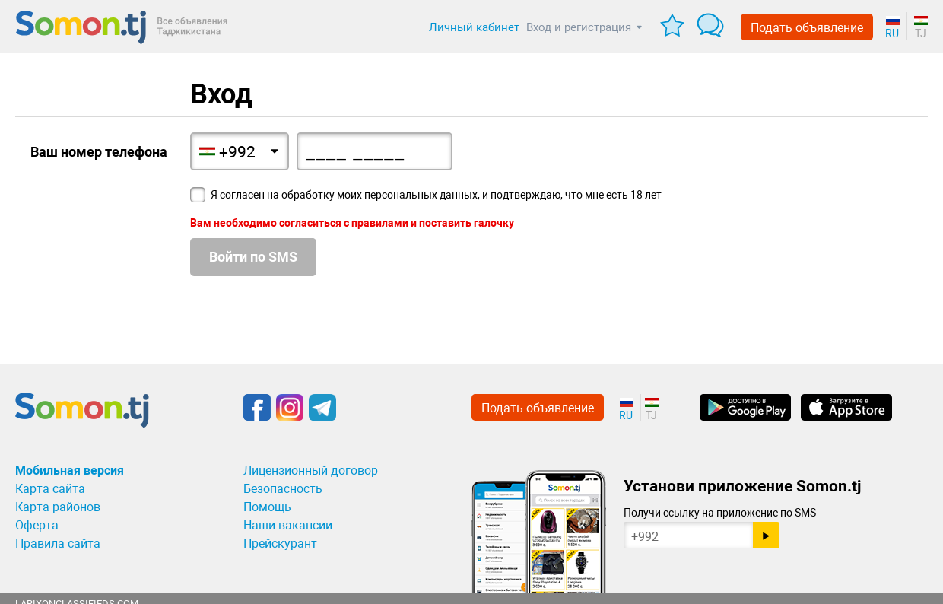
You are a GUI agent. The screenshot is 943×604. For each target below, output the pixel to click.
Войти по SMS (253, 257)
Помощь (267, 507)
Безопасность (282, 489)
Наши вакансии (287, 525)
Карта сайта (50, 489)
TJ (920, 33)
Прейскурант (280, 543)
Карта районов (57, 507)
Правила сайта (57, 543)
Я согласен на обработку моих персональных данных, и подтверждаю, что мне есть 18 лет (436, 195)
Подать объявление (807, 28)
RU (892, 33)
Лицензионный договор (310, 470)
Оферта (37, 525)
